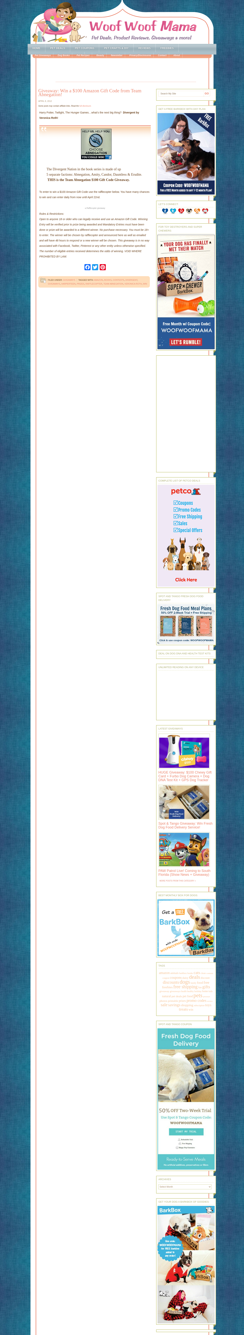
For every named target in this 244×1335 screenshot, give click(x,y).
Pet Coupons (84, 48)
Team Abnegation (113, 284)
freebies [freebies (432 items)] (167, 987)
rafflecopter (93, 284)
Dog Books (64, 55)
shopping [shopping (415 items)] (187, 1005)
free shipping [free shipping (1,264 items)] (185, 986)
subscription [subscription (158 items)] (199, 1005)
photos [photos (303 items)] (163, 1000)
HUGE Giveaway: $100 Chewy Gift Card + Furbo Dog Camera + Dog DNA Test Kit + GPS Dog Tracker (185, 776)
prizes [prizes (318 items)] (182, 1000)
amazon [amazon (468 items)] (164, 973)
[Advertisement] (125, 70)
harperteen (68, 284)
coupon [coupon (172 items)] (165, 978)
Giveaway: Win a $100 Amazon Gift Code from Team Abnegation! (89, 92)
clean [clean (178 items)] (203, 973)
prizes (80, 284)
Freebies (167, 48)
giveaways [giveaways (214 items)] (175, 991)
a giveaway (95, 208)
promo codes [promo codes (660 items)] (196, 1000)
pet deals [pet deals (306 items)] (177, 996)
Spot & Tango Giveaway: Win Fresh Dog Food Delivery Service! (185, 825)
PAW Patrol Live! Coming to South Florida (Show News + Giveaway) (184, 873)
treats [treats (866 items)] (183, 1009)
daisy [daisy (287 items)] (185, 977)
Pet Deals (57, 48)
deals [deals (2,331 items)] (194, 977)
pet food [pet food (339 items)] (188, 996)
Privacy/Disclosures (140, 55)
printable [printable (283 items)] (173, 1000)
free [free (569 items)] (206, 982)
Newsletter (116, 55)
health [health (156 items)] (184, 991)
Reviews (144, 48)
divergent (131, 280)
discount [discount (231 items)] (205, 977)
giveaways (54, 284)
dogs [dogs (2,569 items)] (185, 982)
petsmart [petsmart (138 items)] (206, 997)
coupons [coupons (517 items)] (176, 978)
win (145, 284)
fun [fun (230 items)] (200, 987)
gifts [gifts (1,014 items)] (206, 986)
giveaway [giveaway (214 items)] (164, 991)
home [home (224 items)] (205, 991)
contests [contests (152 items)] (209, 973)
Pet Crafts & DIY (116, 48)
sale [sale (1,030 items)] (164, 1004)
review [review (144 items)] (210, 1001)
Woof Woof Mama (122, 22)
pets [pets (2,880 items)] (197, 995)
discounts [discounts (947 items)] (171, 982)
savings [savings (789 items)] (174, 1005)
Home (36, 48)
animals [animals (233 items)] (174, 973)
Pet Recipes (82, 55)
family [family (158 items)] (193, 983)
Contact (162, 55)
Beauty (100, 55)
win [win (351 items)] (191, 1009)
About (176, 55)
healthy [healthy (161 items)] (190, 991)
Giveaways (69, 280)
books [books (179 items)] (190, 973)
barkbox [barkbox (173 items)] (183, 973)
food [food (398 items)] (200, 982)
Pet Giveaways (43, 55)
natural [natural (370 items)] (166, 996)
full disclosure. (85, 106)
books (108, 280)
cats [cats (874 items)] (197, 972)
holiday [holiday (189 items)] (197, 991)
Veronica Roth (133, 284)
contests (118, 280)
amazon (98, 280)
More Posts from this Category (177, 881)
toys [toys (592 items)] (208, 1005)
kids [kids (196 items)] (211, 991)
